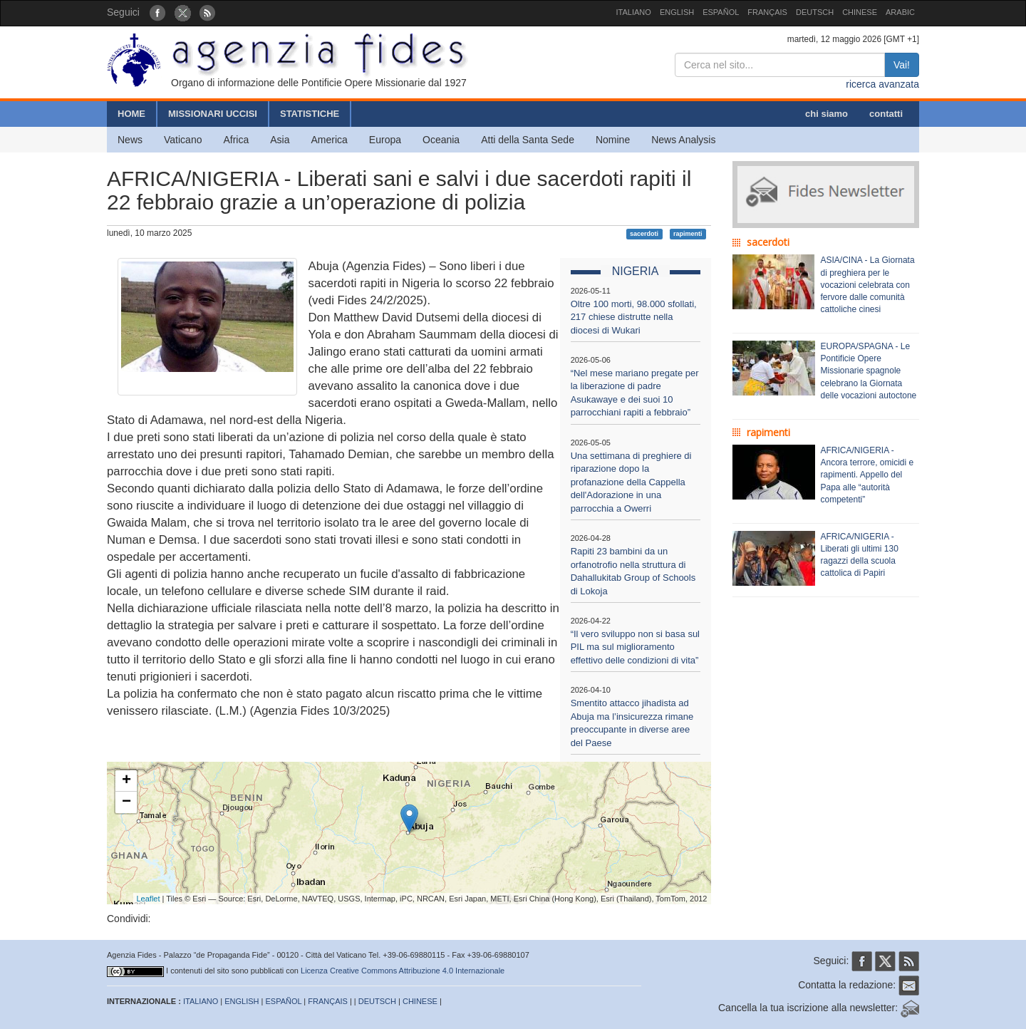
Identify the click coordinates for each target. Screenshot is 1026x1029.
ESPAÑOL (721, 12)
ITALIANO (633, 12)
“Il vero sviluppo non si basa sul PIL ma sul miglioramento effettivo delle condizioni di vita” (635, 647)
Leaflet (148, 898)
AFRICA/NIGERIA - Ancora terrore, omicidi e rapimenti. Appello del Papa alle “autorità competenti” (867, 475)
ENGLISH (677, 12)
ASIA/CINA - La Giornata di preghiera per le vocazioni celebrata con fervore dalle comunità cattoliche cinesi (868, 284)
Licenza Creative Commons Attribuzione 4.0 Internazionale (402, 970)
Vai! (901, 65)
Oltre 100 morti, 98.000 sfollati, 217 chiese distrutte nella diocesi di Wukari (634, 317)
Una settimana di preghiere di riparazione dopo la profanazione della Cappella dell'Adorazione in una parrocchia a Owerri (631, 482)
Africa (236, 139)
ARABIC (900, 12)
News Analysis (683, 139)
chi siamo (826, 113)
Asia (279, 139)
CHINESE (859, 12)
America (329, 139)
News (130, 139)
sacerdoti (644, 233)
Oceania (441, 139)
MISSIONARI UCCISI (212, 113)
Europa (385, 139)
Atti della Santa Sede (527, 139)
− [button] (126, 802)
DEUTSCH (815, 12)
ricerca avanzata (882, 84)
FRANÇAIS (767, 12)
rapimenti (688, 233)
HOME (131, 113)
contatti (886, 113)
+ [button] (126, 781)
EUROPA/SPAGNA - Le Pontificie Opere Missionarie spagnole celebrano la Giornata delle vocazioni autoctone (869, 370)
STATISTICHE (309, 113)
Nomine (613, 139)
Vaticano (183, 139)
